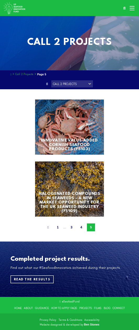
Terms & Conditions (70, 320)
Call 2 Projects (24, 74)
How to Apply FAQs (64, 308)
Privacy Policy (48, 320)
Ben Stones (91, 324)
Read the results (32, 279)
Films (97, 308)
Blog (107, 308)
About (28, 308)
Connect (119, 308)
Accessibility (91, 320)
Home (18, 308)
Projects (85, 308)
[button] (133, 8)
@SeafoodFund (71, 301)
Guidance (42, 308)
